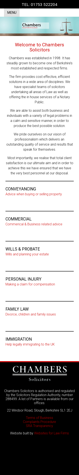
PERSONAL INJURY (23, 279)
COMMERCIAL (18, 219)
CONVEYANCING (20, 189)
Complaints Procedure (39, 422)
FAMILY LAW (17, 309)
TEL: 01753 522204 (39, 4)
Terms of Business (39, 418)
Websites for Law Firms (51, 433)
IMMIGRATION (18, 339)
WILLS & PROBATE (22, 249)
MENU (11, 13)
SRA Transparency (39, 426)
